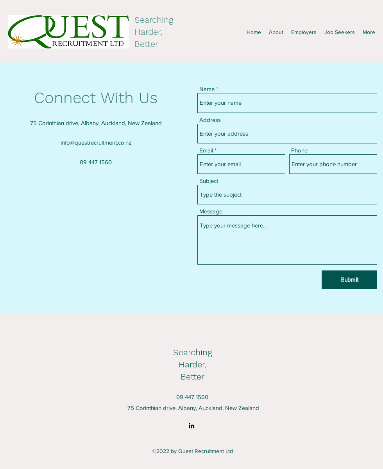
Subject (208, 181)
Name (207, 89)
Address (210, 120)
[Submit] (349, 279)
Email (206, 150)
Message (210, 211)
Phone (299, 150)
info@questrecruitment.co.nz (96, 142)
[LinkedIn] (191, 426)
